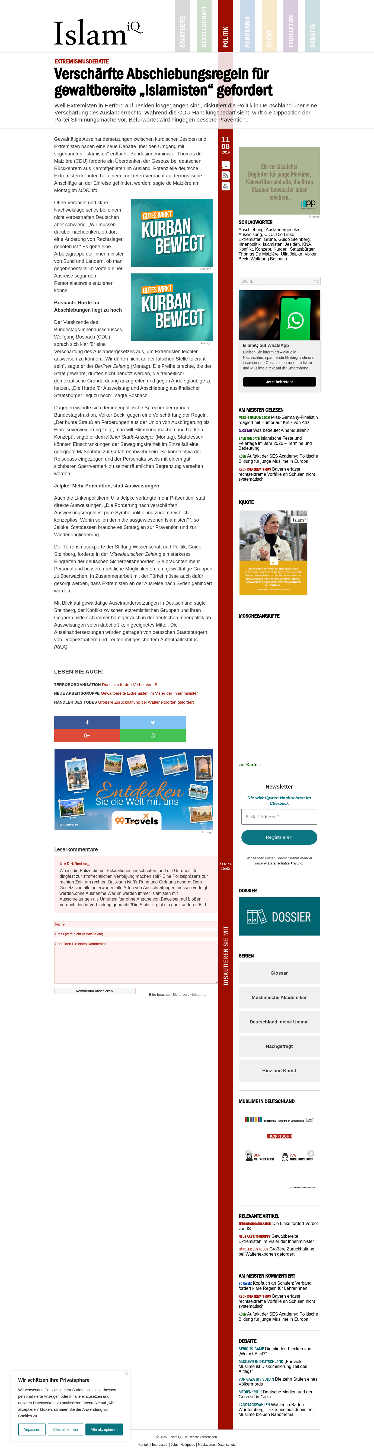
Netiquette (198, 981)
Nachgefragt (279, 1046)
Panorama (247, 26)
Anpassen (31, 1429)
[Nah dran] (126, 1374)
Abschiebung (251, 229)
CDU (269, 234)
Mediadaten (206, 1445)
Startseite (182, 26)
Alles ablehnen (65, 1429)
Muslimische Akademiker (279, 997)
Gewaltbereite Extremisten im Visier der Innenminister (126, 693)
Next (309, 1152)
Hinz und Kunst (279, 1070)
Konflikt (246, 249)
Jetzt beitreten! (279, 382)
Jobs (174, 1445)
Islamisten (272, 244)
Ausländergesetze (283, 229)
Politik (225, 26)
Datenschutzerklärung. (285, 863)
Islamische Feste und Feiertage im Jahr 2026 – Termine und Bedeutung (275, 443)
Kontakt (143, 1445)
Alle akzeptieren (104, 1429)
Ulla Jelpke (291, 254)
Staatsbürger (302, 249)
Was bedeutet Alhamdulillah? (274, 430)
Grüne (270, 239)
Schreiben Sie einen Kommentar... (136, 949)
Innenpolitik (250, 244)
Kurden (280, 249)
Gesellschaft (204, 26)
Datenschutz (227, 1445)
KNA (306, 244)
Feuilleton (290, 26)
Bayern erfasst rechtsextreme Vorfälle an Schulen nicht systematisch (277, 474)
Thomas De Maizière (259, 254)
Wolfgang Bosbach (269, 259)
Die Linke (285, 234)
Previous (247, 1152)
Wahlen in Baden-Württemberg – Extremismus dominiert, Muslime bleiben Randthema (276, 1409)
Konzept (263, 249)
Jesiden (292, 244)
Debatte (312, 26)
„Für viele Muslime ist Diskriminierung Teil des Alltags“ (273, 1366)
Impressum (160, 1445)
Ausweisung (250, 234)
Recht (269, 26)
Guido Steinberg (294, 239)
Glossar (279, 973)
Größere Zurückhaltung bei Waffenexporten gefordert (124, 702)
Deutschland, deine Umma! (279, 1022)
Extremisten (250, 239)
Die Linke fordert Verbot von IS (106, 684)
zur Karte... (250, 764)
